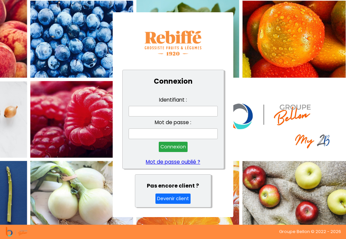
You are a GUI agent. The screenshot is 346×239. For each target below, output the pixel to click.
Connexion (173, 146)
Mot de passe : (173, 122)
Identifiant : (173, 99)
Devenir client (173, 198)
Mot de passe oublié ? (173, 162)
